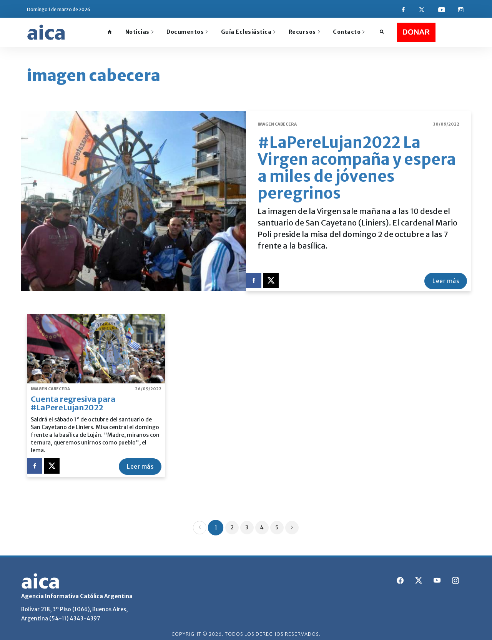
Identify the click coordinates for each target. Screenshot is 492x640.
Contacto (349, 31)
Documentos (187, 31)
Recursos (304, 31)
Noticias (139, 31)
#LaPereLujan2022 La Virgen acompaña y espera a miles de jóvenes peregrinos (357, 163)
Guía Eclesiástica (248, 31)
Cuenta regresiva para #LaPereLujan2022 (73, 398)
